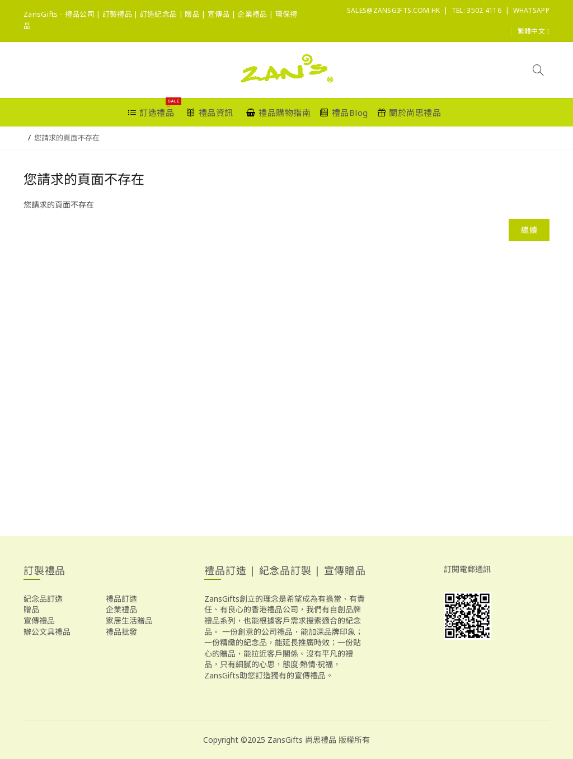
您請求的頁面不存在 (67, 138)
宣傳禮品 (39, 620)
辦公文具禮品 (47, 631)
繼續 (529, 229)
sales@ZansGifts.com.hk (393, 10)
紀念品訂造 (43, 598)
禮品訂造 (121, 598)
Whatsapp (531, 10)
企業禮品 (121, 609)
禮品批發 (121, 631)
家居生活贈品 (129, 620)
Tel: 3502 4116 (476, 10)
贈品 (31, 609)
